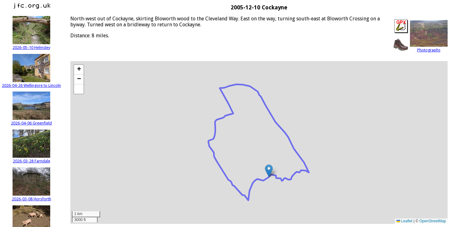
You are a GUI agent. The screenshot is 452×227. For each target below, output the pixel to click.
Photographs (429, 47)
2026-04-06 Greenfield (31, 120)
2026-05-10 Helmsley (31, 45)
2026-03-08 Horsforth (31, 196)
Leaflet (404, 221)
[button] (269, 170)
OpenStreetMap (432, 221)
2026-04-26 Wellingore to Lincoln (31, 83)
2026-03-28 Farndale (31, 158)
